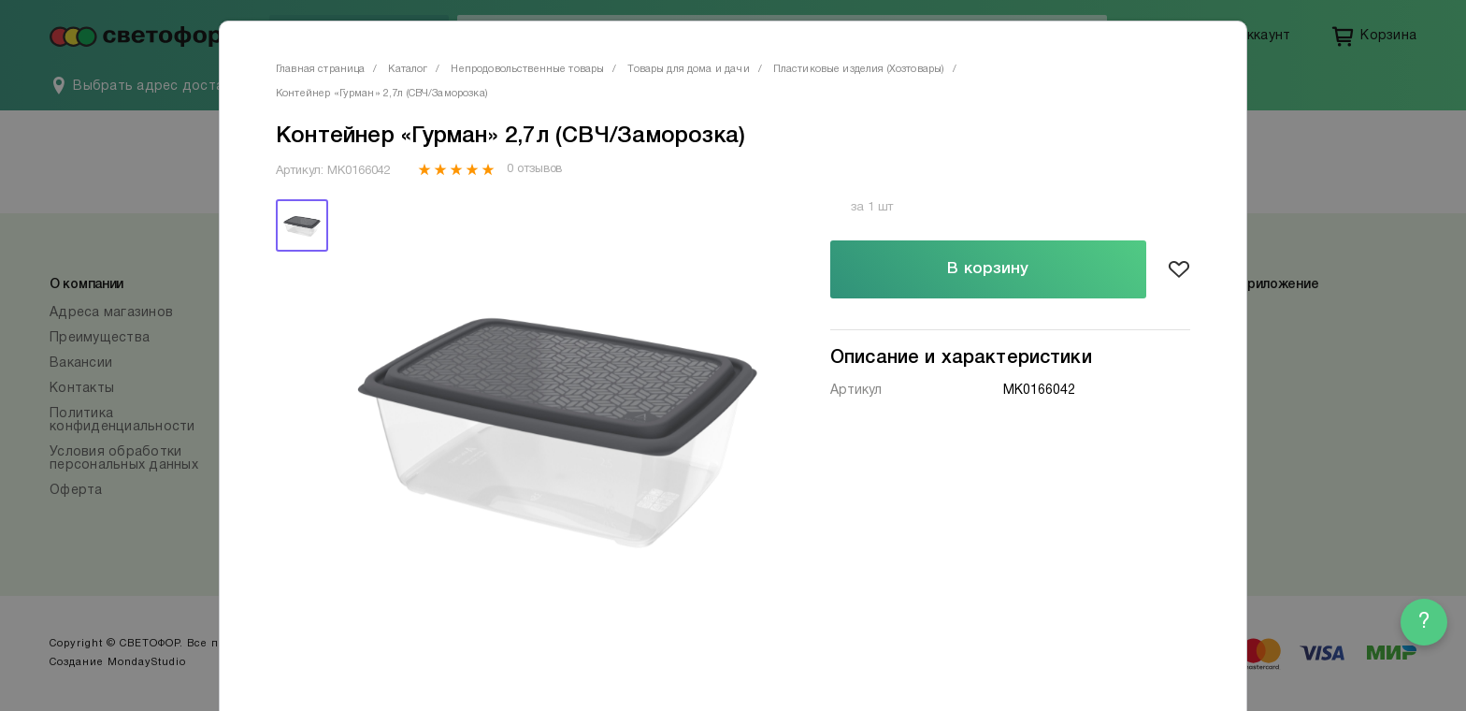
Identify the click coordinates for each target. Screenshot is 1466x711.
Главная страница (320, 69)
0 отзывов (534, 169)
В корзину (987, 269)
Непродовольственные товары (527, 69)
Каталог (407, 69)
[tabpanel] (558, 421)
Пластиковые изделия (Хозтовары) (859, 69)
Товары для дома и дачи (688, 69)
